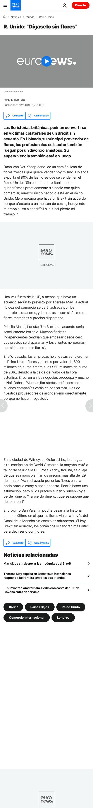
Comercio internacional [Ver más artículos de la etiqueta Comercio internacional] (26, 617)
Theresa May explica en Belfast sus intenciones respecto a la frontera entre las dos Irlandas (37, 575)
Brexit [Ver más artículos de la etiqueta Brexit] (13, 607)
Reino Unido (46, 17)
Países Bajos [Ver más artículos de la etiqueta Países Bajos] (39, 607)
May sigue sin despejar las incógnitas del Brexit (37, 563)
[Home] (4, 16)
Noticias (16, 17)
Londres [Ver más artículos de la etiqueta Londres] (63, 617)
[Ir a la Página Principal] (15, 5)
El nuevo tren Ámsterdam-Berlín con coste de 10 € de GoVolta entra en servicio (41, 590)
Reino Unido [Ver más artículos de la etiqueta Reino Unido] (71, 607)
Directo (80, 5)
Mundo (30, 17)
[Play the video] (46, 61)
